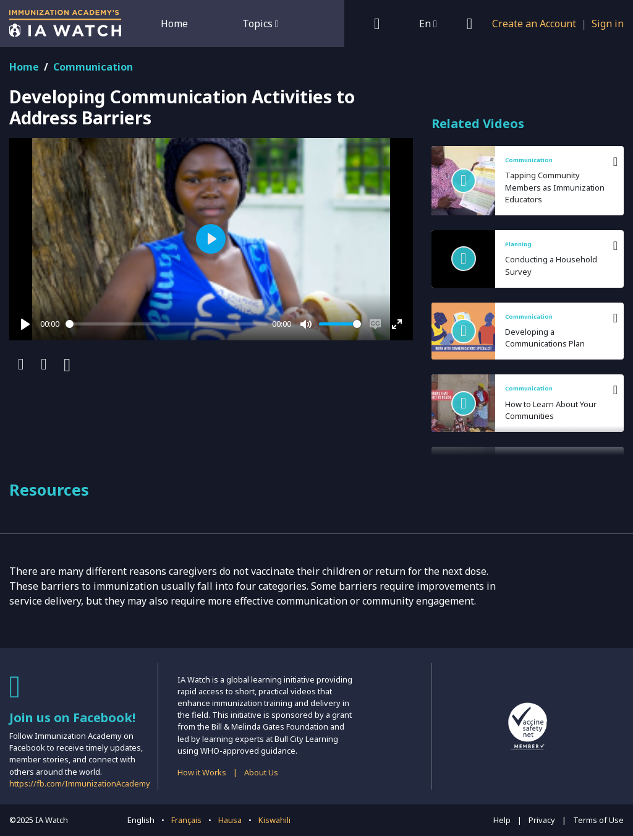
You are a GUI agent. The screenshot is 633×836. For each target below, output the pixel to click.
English (141, 819)
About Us (261, 772)
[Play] (25, 324)
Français (186, 819)
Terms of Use (598, 819)
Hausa (230, 819)
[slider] (167, 324)
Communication (93, 67)
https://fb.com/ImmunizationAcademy (79, 783)
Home (174, 23)
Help (502, 819)
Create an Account (534, 23)
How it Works (201, 772)
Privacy (542, 819)
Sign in (608, 23)
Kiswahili (274, 819)
